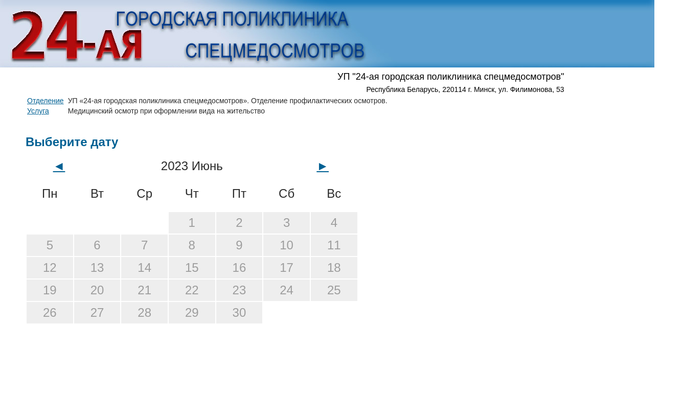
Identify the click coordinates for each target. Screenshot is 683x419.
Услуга (38, 111)
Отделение (45, 101)
